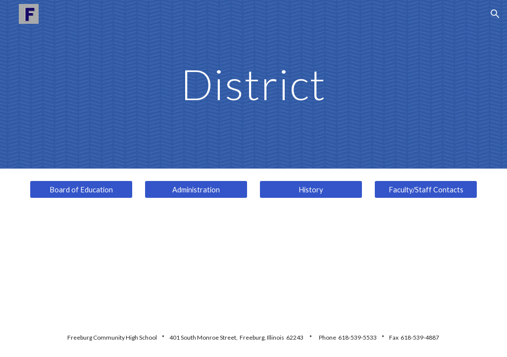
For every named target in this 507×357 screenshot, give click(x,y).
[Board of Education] (81, 189)
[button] (495, 14)
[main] (253, 84)
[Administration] (196, 189)
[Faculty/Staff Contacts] (426, 189)
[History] (311, 189)
